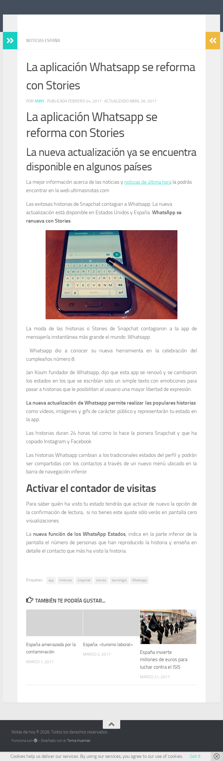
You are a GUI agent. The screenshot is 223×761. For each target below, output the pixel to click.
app (51, 589)
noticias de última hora (148, 190)
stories (101, 589)
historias (65, 589)
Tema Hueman (79, 749)
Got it (195, 756)
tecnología (119, 589)
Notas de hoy (45, 20)
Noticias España (44, 49)
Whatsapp (139, 589)
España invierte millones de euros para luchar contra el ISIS (163, 668)
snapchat (84, 589)
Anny (39, 109)
